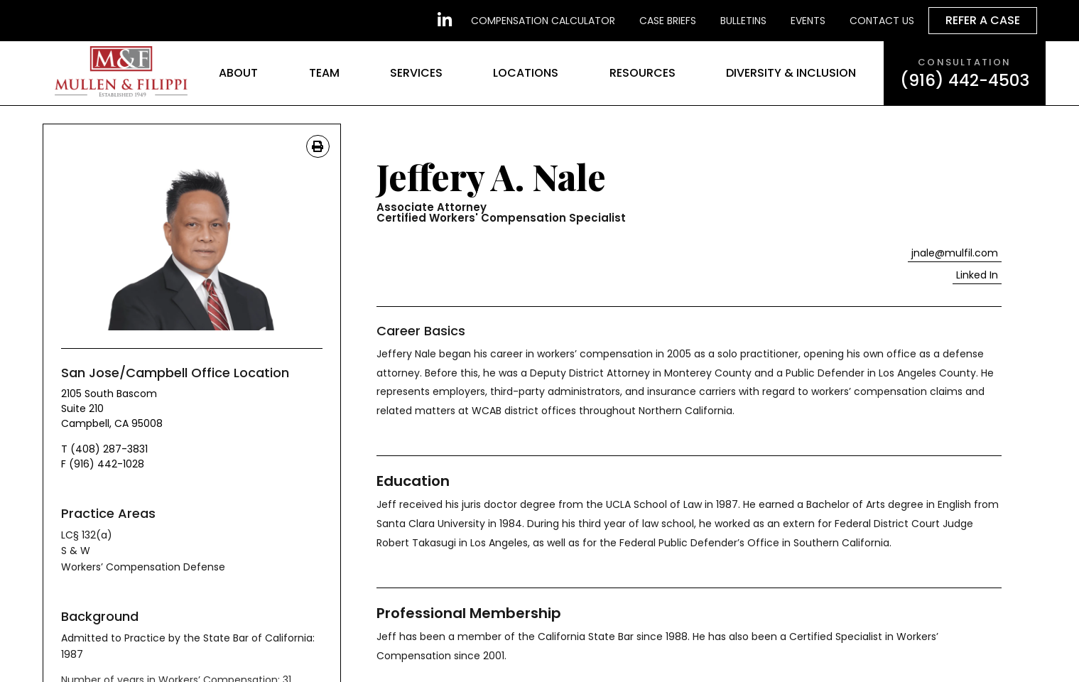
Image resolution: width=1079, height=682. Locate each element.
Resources (642, 73)
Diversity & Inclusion (791, 73)
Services (416, 73)
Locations (525, 73)
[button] (977, 275)
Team (324, 73)
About (238, 73)
